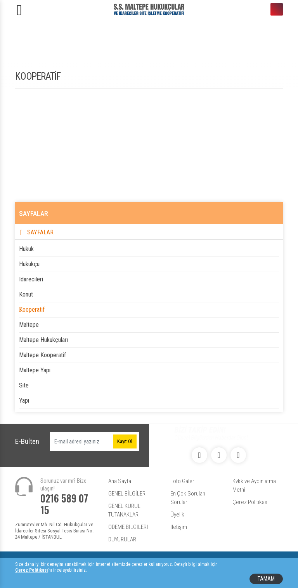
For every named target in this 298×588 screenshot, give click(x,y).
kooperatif (32, 309)
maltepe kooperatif (42, 355)
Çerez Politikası (250, 502)
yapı (24, 400)
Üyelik (177, 514)
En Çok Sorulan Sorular (187, 498)
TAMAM (266, 579)
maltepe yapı (34, 370)
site (24, 385)
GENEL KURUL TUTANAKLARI (124, 510)
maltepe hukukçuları (43, 340)
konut (26, 294)
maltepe (29, 324)
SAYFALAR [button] (40, 232)
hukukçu (29, 264)
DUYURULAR (122, 539)
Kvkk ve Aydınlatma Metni (254, 485)
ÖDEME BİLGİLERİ (128, 526)
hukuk (26, 249)
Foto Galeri (183, 481)
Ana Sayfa (119, 481)
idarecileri (31, 279)
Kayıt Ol (124, 441)
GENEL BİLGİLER (127, 493)
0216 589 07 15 (276, 9)
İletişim (178, 526)
